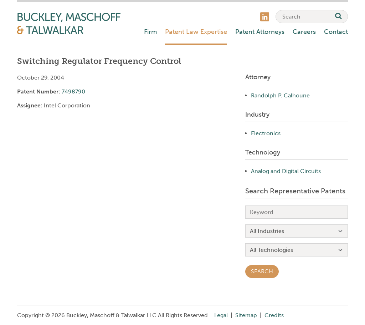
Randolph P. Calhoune (280, 95)
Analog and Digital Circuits (286, 171)
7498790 (73, 91)
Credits (274, 315)
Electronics (266, 133)
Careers (304, 32)
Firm (150, 32)
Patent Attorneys (259, 32)
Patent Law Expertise (196, 32)
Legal (221, 315)
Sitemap (246, 315)
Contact (336, 32)
